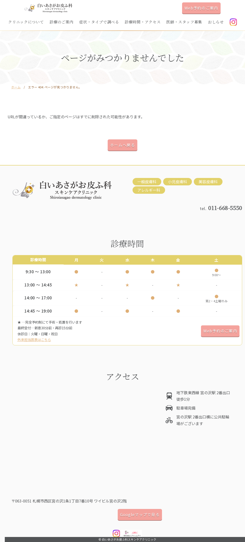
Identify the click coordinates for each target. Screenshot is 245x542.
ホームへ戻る (122, 145)
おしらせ (216, 22)
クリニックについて (26, 22)
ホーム (16, 87)
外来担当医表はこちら (34, 339)
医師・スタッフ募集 (184, 22)
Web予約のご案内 (201, 8)
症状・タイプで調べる (99, 22)
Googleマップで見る (140, 514)
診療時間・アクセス (143, 22)
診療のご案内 (61, 22)
